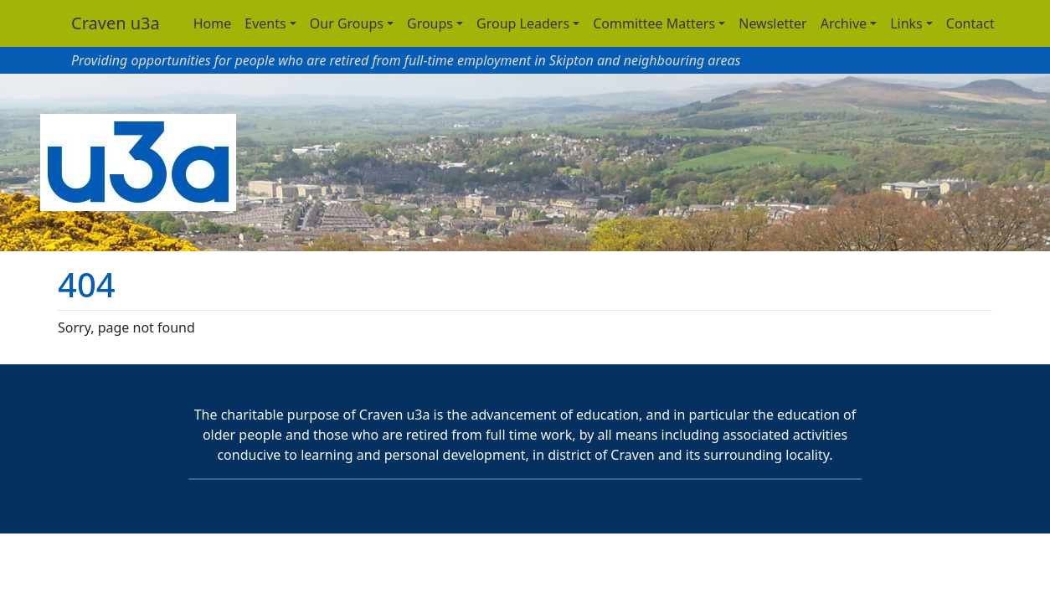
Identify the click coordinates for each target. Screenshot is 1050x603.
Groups (430, 23)
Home (212, 23)
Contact (970, 23)
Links (906, 23)
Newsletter (772, 23)
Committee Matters (654, 23)
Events (265, 23)
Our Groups (346, 23)
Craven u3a (115, 23)
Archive (844, 23)
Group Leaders (522, 23)
